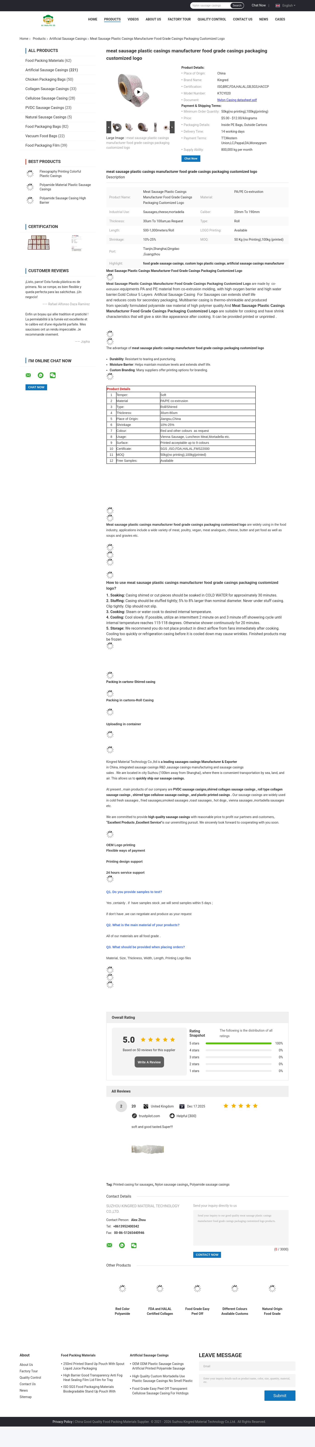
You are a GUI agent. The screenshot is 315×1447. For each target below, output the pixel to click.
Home (92, 19)
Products (112, 19)
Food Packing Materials (45, 60)
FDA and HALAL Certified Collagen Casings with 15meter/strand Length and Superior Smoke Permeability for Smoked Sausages (160, 1311)
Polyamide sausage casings (210, 1184)
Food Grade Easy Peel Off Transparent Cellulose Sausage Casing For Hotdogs (197, 1311)
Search (237, 5)
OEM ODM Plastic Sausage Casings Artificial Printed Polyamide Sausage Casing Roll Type (158, 1367)
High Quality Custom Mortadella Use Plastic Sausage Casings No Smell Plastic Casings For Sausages (162, 1379)
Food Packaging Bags (43, 126)
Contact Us (242, 19)
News (263, 19)
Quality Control (212, 19)
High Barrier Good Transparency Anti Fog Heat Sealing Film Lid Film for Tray (92, 1377)
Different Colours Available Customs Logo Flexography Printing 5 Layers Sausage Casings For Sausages (234, 1311)
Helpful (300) (186, 1116)
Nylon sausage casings (171, 1184)
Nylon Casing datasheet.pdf (237, 100)
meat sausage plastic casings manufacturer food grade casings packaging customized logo (138, 142)
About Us (153, 19)
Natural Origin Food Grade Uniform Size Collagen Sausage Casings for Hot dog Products (272, 1311)
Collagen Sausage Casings (47, 89)
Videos (133, 19)
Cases (280, 19)
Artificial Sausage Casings (68, 38)
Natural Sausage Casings (46, 117)
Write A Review (149, 1062)
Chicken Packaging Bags (46, 79)
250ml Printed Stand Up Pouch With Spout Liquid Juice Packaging (94, 1366)
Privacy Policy (62, 1422)
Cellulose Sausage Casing (47, 98)
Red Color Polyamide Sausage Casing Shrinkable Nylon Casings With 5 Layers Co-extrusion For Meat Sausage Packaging (122, 1311)
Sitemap (26, 1397)
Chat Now (259, 5)
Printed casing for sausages (133, 1184)
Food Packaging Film (43, 145)
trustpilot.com (149, 1116)
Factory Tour (179, 19)
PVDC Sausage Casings (45, 108)
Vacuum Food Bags (41, 136)
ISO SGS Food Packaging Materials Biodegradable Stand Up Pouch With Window (89, 1390)
